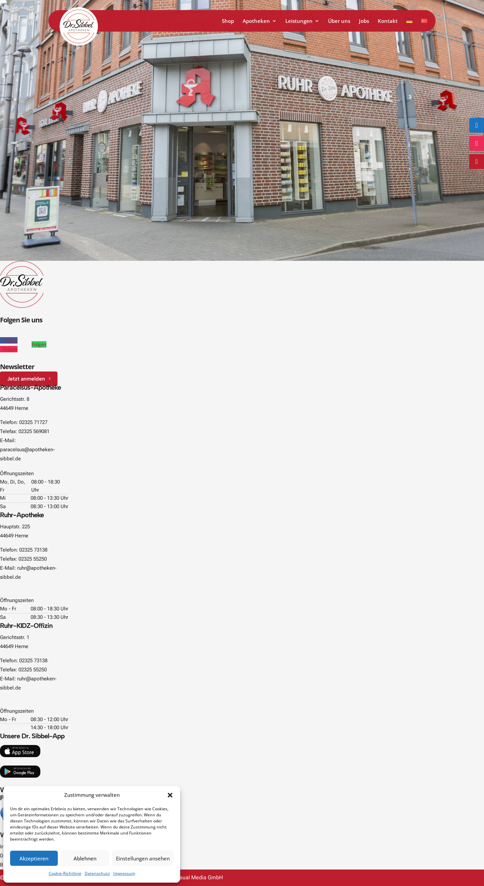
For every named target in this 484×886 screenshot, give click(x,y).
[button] (170, 795)
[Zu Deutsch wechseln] (409, 25)
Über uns (339, 21)
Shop (228, 21)
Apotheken (256, 21)
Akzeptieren (33, 858)
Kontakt (388, 21)
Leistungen (299, 21)
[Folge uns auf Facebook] (476, 125)
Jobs (364, 21)
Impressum (124, 873)
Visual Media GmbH (199, 877)
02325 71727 (33, 422)
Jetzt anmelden (26, 379)
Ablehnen (85, 858)
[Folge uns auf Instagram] (476, 143)
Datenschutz (97, 873)
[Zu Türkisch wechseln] (424, 25)
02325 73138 (33, 550)
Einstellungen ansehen (143, 858)
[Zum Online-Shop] (476, 161)
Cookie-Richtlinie (65, 873)
